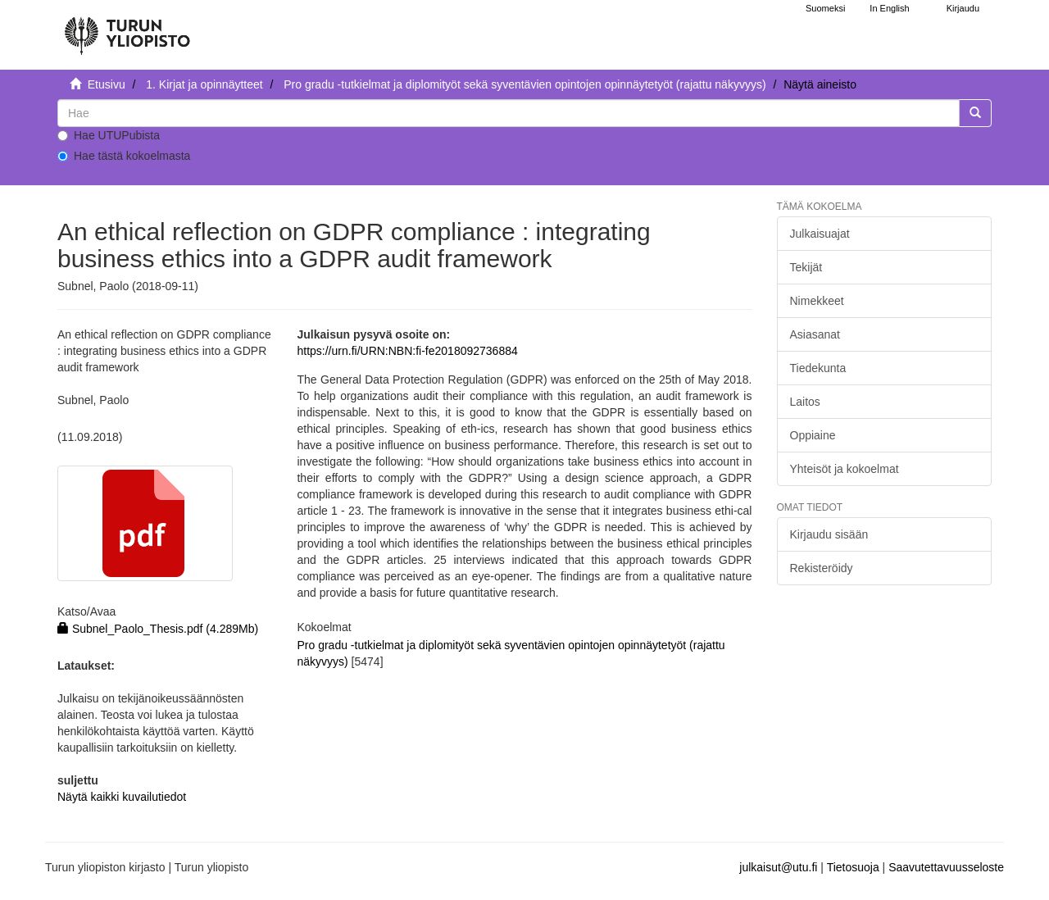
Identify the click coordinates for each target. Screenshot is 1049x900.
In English (889, 8)
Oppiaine (813, 435)
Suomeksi (825, 8)
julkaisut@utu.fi (778, 867)
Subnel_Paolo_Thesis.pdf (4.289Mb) (157, 628)
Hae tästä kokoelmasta (123, 155)
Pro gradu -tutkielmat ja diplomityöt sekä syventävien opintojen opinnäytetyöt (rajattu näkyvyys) (524, 84)
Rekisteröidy (821, 568)
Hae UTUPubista (108, 135)
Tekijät (806, 267)
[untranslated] (508, 113)
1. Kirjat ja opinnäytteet (204, 84)
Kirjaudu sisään (829, 534)
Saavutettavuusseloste (946, 867)
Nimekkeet (817, 300)
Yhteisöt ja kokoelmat (844, 468)
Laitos (805, 401)
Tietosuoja (853, 867)
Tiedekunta (818, 368)
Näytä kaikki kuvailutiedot (121, 796)
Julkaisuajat (820, 233)
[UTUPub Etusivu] (127, 28)
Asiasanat (815, 334)
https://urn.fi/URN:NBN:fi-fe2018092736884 (407, 350)
